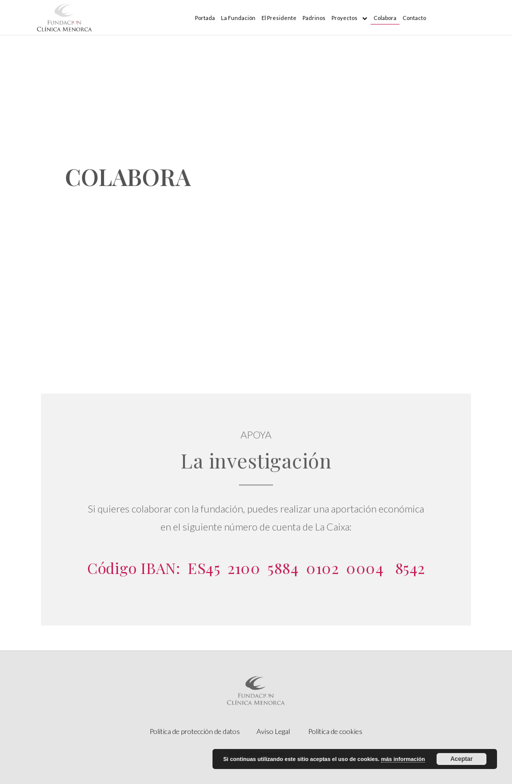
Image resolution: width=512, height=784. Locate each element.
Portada (205, 17)
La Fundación (238, 17)
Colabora (385, 17)
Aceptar (461, 759)
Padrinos (314, 17)
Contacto (414, 17)
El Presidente (279, 17)
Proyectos (350, 17)
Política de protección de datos (195, 731)
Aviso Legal (273, 731)
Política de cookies (335, 731)
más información (403, 759)
